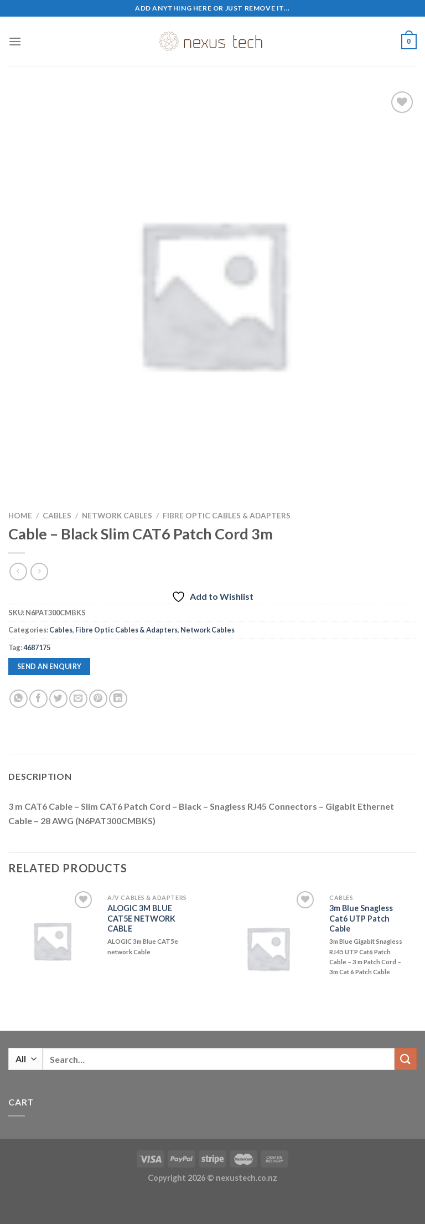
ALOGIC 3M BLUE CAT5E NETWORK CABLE (141, 918)
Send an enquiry (49, 666)
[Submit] (406, 1058)
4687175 (36, 647)
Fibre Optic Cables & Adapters (227, 515)
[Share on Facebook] (38, 699)
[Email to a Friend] (78, 699)
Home (20, 515)
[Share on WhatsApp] (18, 699)
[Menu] (15, 41)
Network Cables (117, 515)
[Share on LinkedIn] (118, 699)
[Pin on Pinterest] (98, 699)
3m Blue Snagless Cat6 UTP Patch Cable (361, 918)
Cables (57, 515)
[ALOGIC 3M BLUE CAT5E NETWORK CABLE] (52, 940)
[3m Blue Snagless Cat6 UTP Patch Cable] (268, 948)
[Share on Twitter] (58, 699)
